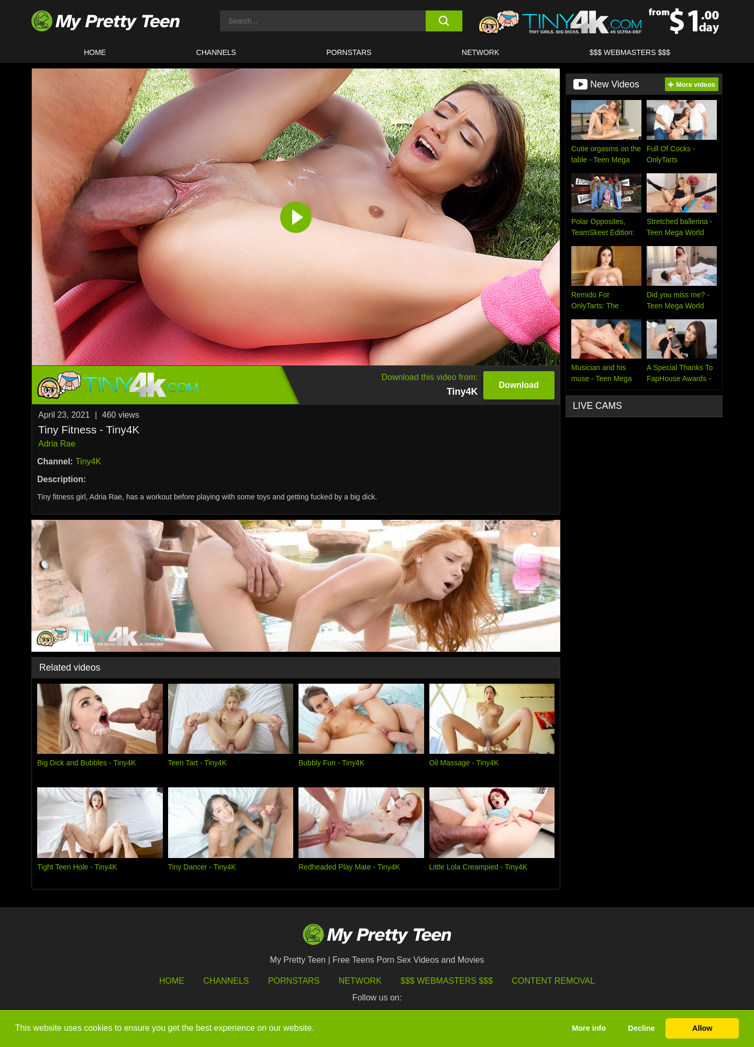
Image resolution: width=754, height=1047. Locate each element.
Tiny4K (88, 461)
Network (481, 52)
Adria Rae (56, 443)
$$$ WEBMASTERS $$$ (630, 52)
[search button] (444, 20)
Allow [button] (702, 1028)
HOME (95, 52)
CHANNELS (216, 52)
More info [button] (589, 1028)
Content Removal (553, 980)
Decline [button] (641, 1028)
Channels (226, 980)
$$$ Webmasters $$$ (447, 980)
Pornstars (348, 52)
